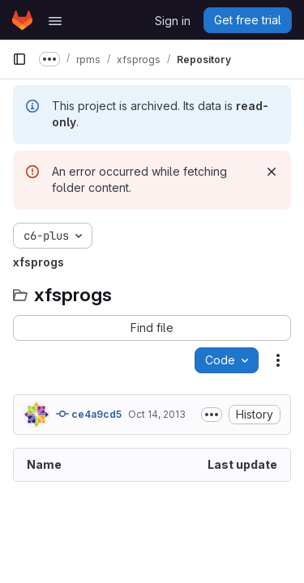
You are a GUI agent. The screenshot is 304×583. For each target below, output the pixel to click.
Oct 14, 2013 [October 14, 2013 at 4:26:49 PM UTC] (157, 414)
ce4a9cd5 (89, 413)
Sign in (173, 21)
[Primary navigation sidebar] (19, 59)
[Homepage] (22, 20)
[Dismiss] (271, 171)
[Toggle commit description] (211, 414)
